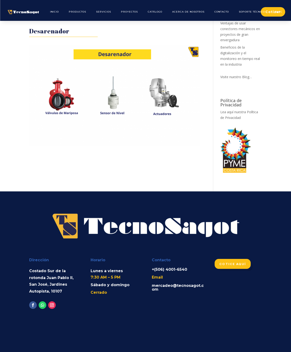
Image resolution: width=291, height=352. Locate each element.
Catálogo (155, 11)
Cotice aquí (232, 264)
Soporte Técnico (252, 11)
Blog (278, 11)
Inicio (54, 11)
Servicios (103, 11)
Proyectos (129, 11)
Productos (77, 11)
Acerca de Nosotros (188, 11)
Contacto (221, 11)
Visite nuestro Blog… (236, 77)
